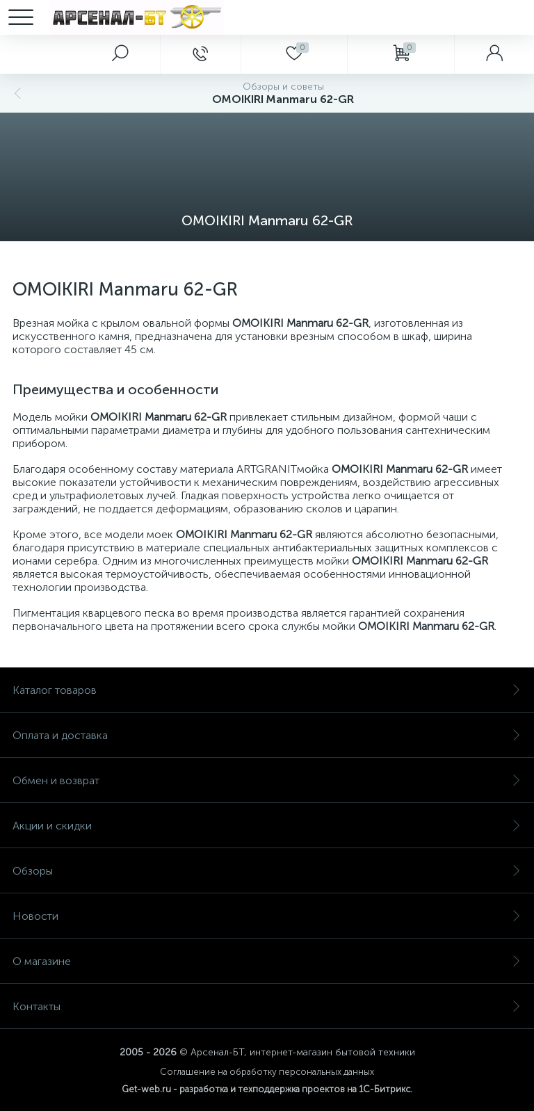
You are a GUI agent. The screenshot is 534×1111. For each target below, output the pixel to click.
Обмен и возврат (267, 780)
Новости (267, 916)
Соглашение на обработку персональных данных (267, 1072)
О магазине (267, 961)
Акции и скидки (267, 825)
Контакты (267, 1006)
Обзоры (267, 870)
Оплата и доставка (267, 735)
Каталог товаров (267, 690)
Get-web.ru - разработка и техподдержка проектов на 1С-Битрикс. (267, 1089)
